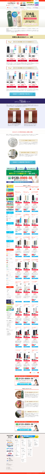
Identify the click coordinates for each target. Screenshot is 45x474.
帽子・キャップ (8, 269)
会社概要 (8, 331)
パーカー (8, 264)
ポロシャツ (8, 253)
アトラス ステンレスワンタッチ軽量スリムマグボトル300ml (35, 350)
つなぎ (7, 267)
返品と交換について (9, 315)
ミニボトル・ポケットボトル (9, 234)
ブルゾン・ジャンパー (9, 255)
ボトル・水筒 (8, 275)
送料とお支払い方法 (9, 314)
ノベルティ (23, 443)
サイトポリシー (8, 332)
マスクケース (8, 280)
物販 (7, 291)
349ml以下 (8, 243)
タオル (7, 271)
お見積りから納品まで (9, 313)
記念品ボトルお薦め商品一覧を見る (21, 94)
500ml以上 (8, 246)
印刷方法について (29, 453)
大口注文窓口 (8, 317)
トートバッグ (8, 273)
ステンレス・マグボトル (9, 214)
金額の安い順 (33, 187)
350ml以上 (8, 245)
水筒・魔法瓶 (8, 218)
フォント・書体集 (29, 455)
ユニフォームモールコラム (10, 330)
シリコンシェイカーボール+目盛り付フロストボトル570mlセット (26, 282)
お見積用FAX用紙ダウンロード (10, 318)
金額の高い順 (36, 187)
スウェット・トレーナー (9, 262)
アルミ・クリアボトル (9, 216)
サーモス (8, 225)
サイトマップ (8, 335)
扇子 (7, 284)
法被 (7, 260)
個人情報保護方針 (9, 333)
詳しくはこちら (11, 60)
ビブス (7, 266)
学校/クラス (8, 294)
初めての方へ (29, 441)
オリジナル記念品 (9, 297)
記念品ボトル (8, 236)
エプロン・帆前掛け (9, 258)
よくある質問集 (8, 316)
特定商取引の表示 (9, 334)
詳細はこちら (18, 211)
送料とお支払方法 (29, 443)
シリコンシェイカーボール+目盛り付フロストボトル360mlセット (18, 282)
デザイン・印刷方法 (8, 320)
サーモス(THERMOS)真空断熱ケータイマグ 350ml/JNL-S (35, 192)
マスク (7, 278)
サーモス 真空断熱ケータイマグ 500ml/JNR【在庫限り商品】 (27, 215)
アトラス (8, 227)
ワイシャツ (8, 256)
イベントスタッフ (9, 288)
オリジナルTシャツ (9, 251)
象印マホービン (8, 229)
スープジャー (8, 220)
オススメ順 (29, 187)
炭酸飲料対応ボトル (9, 237)
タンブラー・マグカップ (9, 276)
